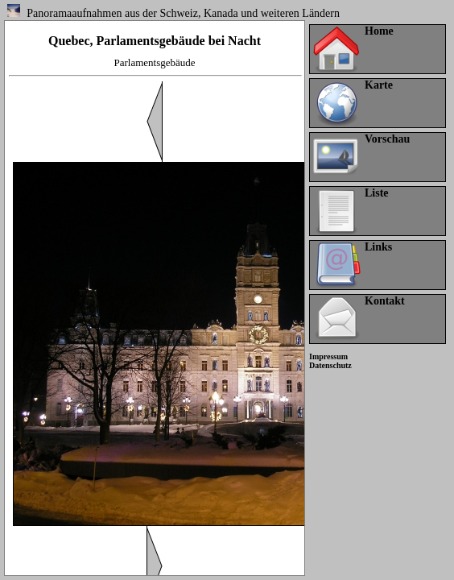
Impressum (328, 356)
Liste (377, 193)
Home (379, 31)
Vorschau (387, 139)
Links (378, 247)
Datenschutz (330, 365)
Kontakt (385, 301)
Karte (379, 85)
